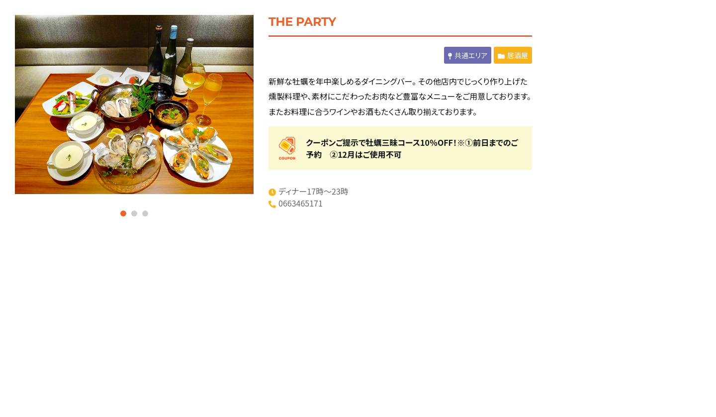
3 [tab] (145, 213)
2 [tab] (134, 213)
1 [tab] (123, 213)
